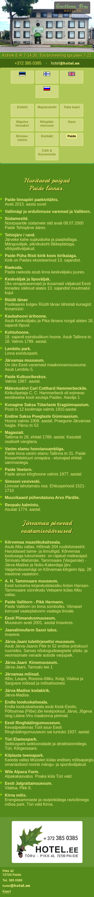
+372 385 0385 (28, 63)
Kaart (7, 891)
